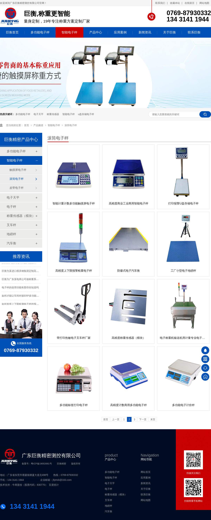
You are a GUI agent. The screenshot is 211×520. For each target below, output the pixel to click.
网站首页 (146, 472)
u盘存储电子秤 (86, 114)
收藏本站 (175, 3)
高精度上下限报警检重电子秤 (73, 270)
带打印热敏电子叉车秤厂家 (74, 337)
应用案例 (146, 477)
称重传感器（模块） (21, 216)
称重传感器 (53, 114)
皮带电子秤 (16, 187)
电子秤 (11, 206)
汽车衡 (11, 243)
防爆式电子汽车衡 (128, 270)
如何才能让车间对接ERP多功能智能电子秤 (25, 296)
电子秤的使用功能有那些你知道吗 (20, 288)
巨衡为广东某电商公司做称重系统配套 (23, 279)
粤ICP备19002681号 (41, 463)
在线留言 (189, 3)
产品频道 (38, 125)
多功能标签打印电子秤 (74, 405)
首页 (27, 125)
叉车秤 (11, 225)
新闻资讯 (146, 483)
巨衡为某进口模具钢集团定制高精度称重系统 (26, 271)
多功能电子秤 (22, 114)
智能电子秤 (68, 114)
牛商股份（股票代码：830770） (30, 484)
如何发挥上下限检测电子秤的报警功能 (23, 304)
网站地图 (204, 3)
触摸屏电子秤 (17, 169)
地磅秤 (11, 234)
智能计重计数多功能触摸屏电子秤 (74, 203)
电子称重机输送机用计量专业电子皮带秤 (185, 337)
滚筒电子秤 (71, 125)
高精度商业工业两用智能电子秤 (128, 203)
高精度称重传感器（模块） (128, 337)
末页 (152, 419)
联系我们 (160, 3)
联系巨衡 (146, 494)
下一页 (142, 419)
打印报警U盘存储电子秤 (183, 203)
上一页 (115, 419)
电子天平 (38, 114)
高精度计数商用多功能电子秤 (128, 405)
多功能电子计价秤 (183, 405)
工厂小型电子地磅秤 (183, 270)
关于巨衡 (146, 488)
